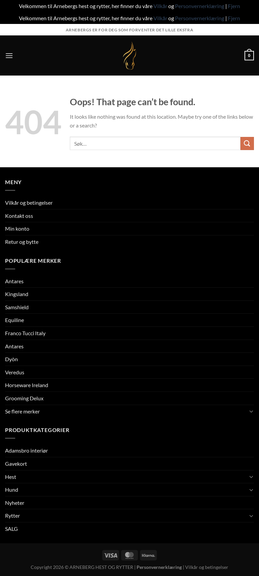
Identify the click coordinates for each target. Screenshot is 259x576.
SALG (11, 528)
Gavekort (16, 463)
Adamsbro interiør (26, 450)
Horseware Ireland (26, 385)
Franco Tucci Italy (25, 333)
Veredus (14, 372)
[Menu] (9, 55)
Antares (14, 281)
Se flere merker (22, 411)
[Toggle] (251, 411)
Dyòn (11, 359)
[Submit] (247, 143)
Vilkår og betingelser (29, 202)
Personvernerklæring (199, 6)
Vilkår (160, 6)
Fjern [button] (234, 6)
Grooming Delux (24, 398)
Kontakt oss (19, 215)
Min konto (17, 228)
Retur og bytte (21, 241)
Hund (11, 489)
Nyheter (14, 502)
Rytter (12, 515)
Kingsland (16, 294)
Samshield (17, 307)
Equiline (14, 320)
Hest (10, 476)
